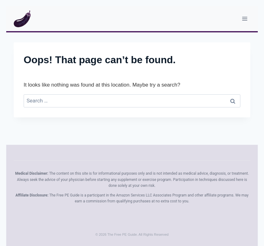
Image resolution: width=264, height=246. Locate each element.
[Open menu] (244, 18)
